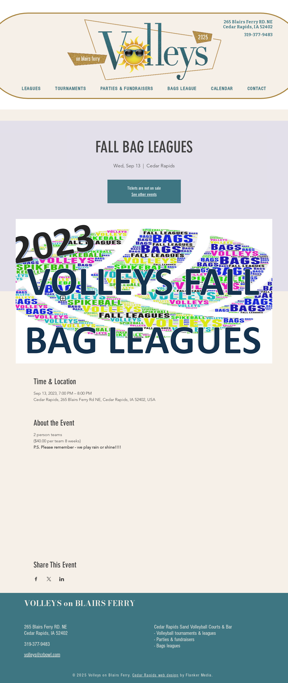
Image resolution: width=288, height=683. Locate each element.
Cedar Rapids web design (155, 675)
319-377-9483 (258, 34)
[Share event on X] (48, 579)
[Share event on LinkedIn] (61, 579)
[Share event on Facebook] (36, 579)
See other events (144, 194)
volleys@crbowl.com (42, 655)
